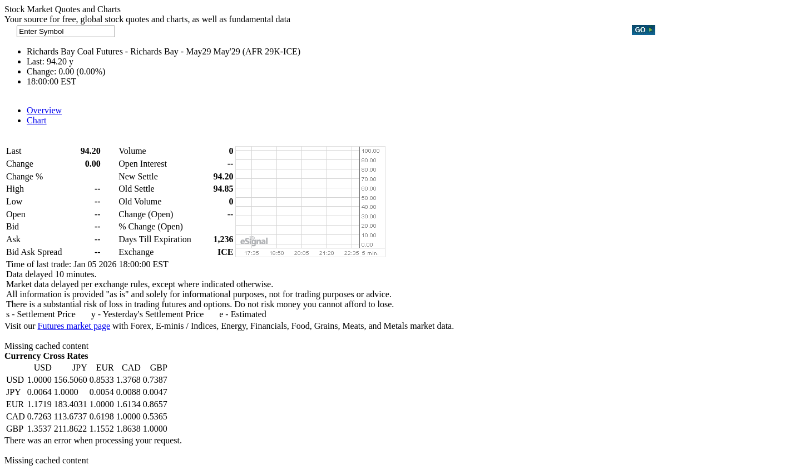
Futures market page (73, 326)
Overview (44, 110)
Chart (37, 120)
